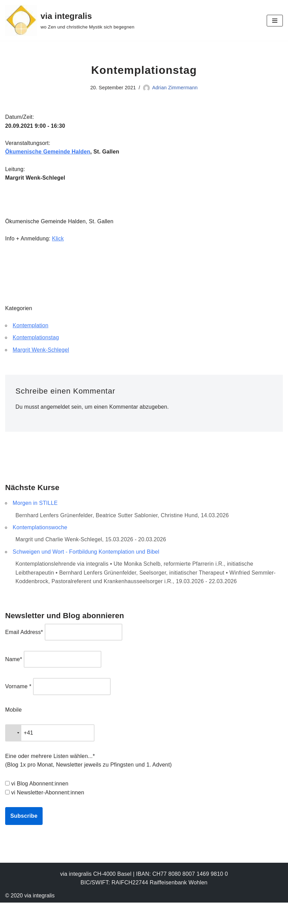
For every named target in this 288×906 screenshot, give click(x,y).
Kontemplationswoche (40, 529)
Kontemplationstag (36, 339)
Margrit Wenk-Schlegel (41, 351)
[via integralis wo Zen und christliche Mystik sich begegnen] (69, 20)
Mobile (13, 712)
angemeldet (55, 408)
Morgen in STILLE (35, 505)
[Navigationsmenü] (275, 20)
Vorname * (18, 689)
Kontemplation (31, 327)
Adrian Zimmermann (175, 87)
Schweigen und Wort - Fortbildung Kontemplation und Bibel (87, 554)
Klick (58, 239)
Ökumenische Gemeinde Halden (48, 152)
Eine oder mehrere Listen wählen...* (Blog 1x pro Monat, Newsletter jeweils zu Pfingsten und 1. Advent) (88, 763)
